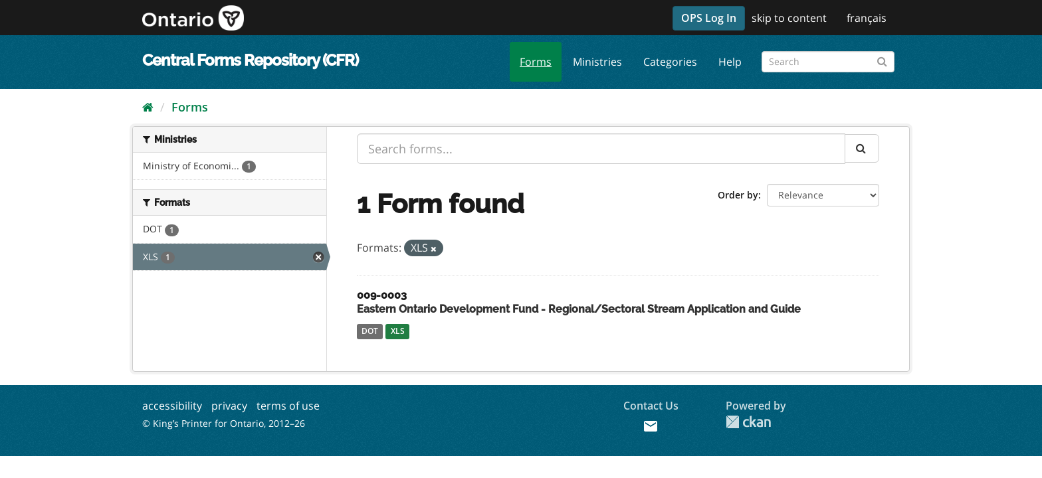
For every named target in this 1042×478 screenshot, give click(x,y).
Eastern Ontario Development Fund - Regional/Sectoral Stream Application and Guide (579, 309)
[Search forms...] (601, 148)
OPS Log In (708, 18)
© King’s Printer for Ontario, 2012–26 (223, 423)
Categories (670, 61)
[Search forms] (828, 61)
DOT (370, 331)
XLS (398, 331)
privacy (229, 405)
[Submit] (882, 59)
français (866, 18)
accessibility (172, 405)
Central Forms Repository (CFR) (250, 60)
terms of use (288, 405)
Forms (536, 61)
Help (730, 61)
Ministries (597, 61)
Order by (738, 195)
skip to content (789, 18)
